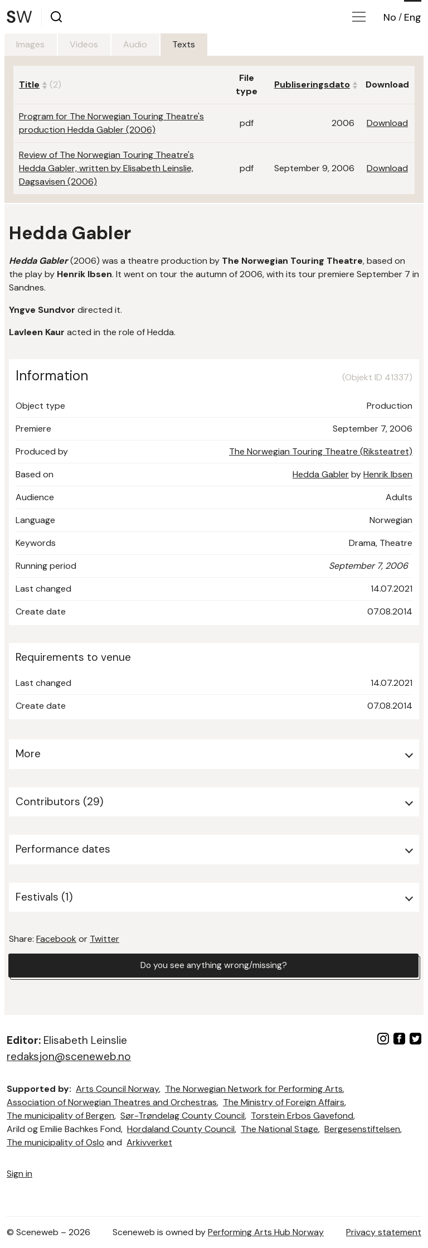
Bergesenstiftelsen (362, 1129)
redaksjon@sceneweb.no (69, 1056)
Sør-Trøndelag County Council (182, 1115)
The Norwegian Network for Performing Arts (254, 1089)
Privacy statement (383, 1232)
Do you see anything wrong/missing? (213, 965)
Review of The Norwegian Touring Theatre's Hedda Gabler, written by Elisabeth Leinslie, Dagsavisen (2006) (106, 168)
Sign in (19, 1173)
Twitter (104, 939)
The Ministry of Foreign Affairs (283, 1102)
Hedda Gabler (321, 474)
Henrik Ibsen (387, 474)
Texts (193, 44)
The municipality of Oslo (55, 1142)
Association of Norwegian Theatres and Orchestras (112, 1102)
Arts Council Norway (117, 1089)
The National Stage (279, 1129)
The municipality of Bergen (60, 1115)
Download (387, 123)
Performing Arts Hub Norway (266, 1232)
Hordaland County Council (181, 1129)
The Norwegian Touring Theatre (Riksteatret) (320, 451)
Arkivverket (149, 1142)
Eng (412, 17)
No (389, 17)
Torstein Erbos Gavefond (302, 1115)
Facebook (56, 939)
